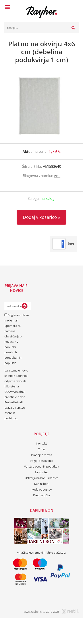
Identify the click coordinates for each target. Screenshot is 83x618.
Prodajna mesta (41, 455)
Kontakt (41, 443)
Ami (57, 175)
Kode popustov (41, 489)
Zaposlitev (41, 472)
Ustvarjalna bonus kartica (41, 478)
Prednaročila (41, 495)
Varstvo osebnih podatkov (41, 466)
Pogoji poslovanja (41, 461)
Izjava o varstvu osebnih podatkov (14, 413)
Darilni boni (41, 484)
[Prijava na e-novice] (24, 306)
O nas (41, 449)
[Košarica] (74, 7)
